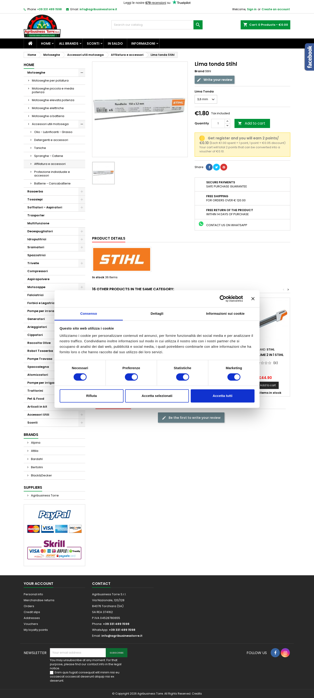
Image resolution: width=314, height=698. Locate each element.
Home (46, 43)
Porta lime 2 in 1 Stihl (265, 355)
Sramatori (35, 247)
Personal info (33, 594)
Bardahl (36, 459)
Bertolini (36, 467)
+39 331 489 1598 (49, 9)
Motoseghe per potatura (50, 80)
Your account (38, 583)
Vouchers (31, 624)
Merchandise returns (39, 600)
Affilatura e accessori (50, 164)
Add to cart (251, 123)
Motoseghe (36, 72)
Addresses (32, 618)
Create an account (276, 9)
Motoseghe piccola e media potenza (53, 90)
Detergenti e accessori (51, 140)
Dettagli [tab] (157, 313)
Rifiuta (91, 396)
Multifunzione (38, 223)
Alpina (35, 442)
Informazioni (143, 43)
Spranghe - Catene (48, 156)
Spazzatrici (36, 255)
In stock (98, 277)
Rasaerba (35, 191)
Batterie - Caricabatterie (52, 183)
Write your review (214, 79)
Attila (34, 451)
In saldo (115, 43)
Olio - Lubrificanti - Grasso (53, 132)
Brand (199, 71)
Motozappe (36, 287)
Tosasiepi (35, 199)
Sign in (252, 9)
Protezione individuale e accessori (52, 174)
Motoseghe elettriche (48, 108)
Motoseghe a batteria (48, 116)
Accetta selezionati (157, 396)
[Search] (157, 24)
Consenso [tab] (88, 313)
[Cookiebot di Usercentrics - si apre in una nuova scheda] (223, 298)
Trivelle (33, 263)
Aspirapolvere (38, 279)
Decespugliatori (40, 231)
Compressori (37, 271)
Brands (31, 434)
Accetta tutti (222, 396)
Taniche (40, 148)
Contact (101, 583)
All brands (68, 43)
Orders (29, 606)
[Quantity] (218, 123)
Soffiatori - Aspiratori (44, 207)
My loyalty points (36, 630)
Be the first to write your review (191, 417)
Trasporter (36, 215)
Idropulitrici (36, 239)
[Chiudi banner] (253, 298)
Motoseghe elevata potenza (53, 100)
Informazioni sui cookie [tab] (225, 313)
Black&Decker (41, 475)
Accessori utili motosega (50, 124)
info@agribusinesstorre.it (98, 9)
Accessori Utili (38, 414)
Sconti (93, 43)
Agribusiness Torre (44, 495)
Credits (197, 693)
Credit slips (32, 612)
